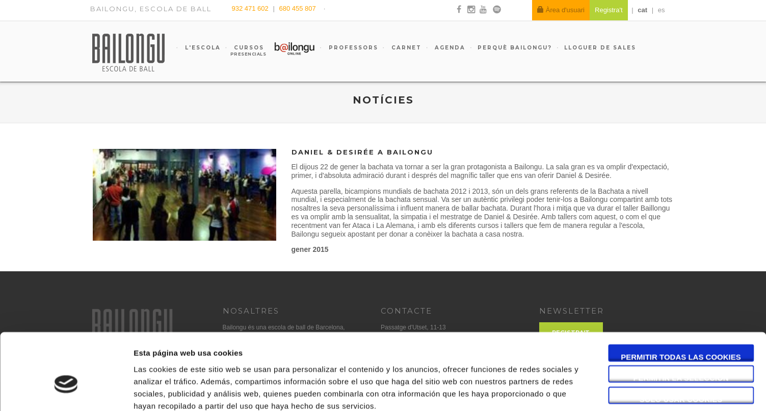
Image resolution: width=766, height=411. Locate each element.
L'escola (201, 47)
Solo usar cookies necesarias (681, 343)
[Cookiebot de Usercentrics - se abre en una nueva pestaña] (66, 391)
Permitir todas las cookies (681, 300)
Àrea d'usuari (561, 10)
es (661, 10)
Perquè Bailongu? (515, 47)
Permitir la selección (681, 322)
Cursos (244, 50)
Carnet (405, 47)
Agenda (448, 47)
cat (642, 10)
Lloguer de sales (600, 47)
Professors (352, 47)
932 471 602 (251, 8)
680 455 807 (297, 8)
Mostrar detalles (547, 391)
